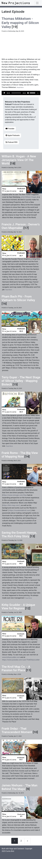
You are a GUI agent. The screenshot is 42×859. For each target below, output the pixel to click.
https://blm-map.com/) (11, 505)
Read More (20, 87)
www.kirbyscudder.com (11, 657)
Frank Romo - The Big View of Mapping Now (20, 454)
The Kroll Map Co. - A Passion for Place (16, 668)
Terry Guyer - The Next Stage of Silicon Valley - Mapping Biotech (21, 381)
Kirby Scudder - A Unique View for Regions (18, 606)
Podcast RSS (11, 142)
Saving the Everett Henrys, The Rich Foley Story (19, 534)
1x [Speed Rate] (37, 93)
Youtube (10, 129)
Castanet (20, 849)
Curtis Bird (10, 851)
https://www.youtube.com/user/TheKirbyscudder (21, 660)
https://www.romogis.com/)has (15, 495)
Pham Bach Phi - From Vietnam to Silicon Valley (18, 298)
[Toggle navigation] (37, 3)
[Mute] (28, 93)
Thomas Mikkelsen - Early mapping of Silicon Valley (20, 23)
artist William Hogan (28, 197)
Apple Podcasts (13, 135)
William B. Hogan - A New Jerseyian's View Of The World (19, 160)
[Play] (4, 93)
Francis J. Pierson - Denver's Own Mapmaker (21, 226)
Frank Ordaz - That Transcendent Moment (17, 730)
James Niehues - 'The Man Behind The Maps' (19, 787)
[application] (21, 93)
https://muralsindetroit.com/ (20, 510)
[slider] (16, 92)
